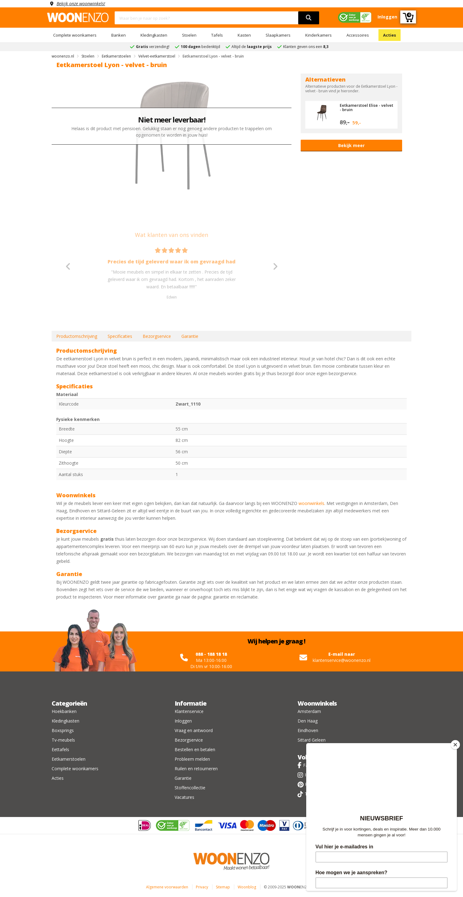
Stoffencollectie (190, 788)
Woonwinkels (317, 703)
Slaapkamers (278, 35)
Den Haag (308, 721)
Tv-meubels (63, 740)
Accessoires (357, 35)
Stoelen (189, 35)
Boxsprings (63, 730)
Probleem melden (192, 759)
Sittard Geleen (312, 740)
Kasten (244, 35)
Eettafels (60, 749)
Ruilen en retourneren (196, 768)
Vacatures (184, 797)
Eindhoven (308, 730)
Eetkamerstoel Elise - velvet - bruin (366, 107)
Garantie (189, 336)
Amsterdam (309, 711)
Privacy (202, 887)
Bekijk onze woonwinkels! (81, 3)
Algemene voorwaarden (167, 887)
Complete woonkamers (75, 35)
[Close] (455, 744)
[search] (308, 17)
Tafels (217, 35)
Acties (389, 35)
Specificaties (120, 336)
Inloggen (183, 721)
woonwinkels (311, 503)
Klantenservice (189, 711)
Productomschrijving (76, 336)
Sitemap (223, 887)
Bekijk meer (351, 145)
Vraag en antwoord (194, 730)
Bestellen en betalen (195, 749)
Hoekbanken (64, 711)
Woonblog (247, 887)
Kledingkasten (153, 35)
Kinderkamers (318, 35)
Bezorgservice (157, 336)
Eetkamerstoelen (68, 759)
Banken (118, 35)
